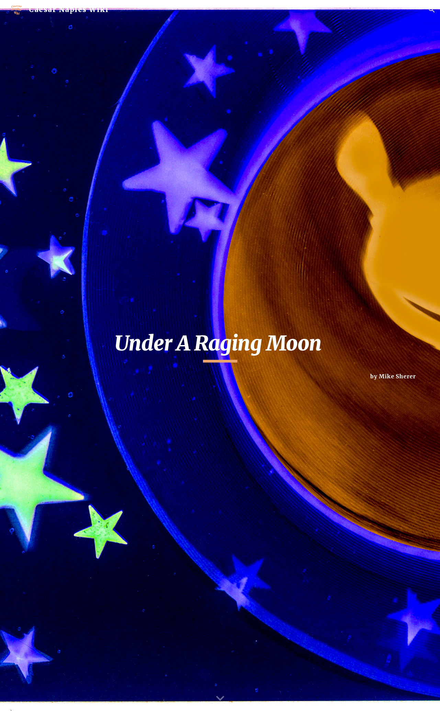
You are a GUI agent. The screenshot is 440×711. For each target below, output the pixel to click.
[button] (432, 9)
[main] (220, 346)
